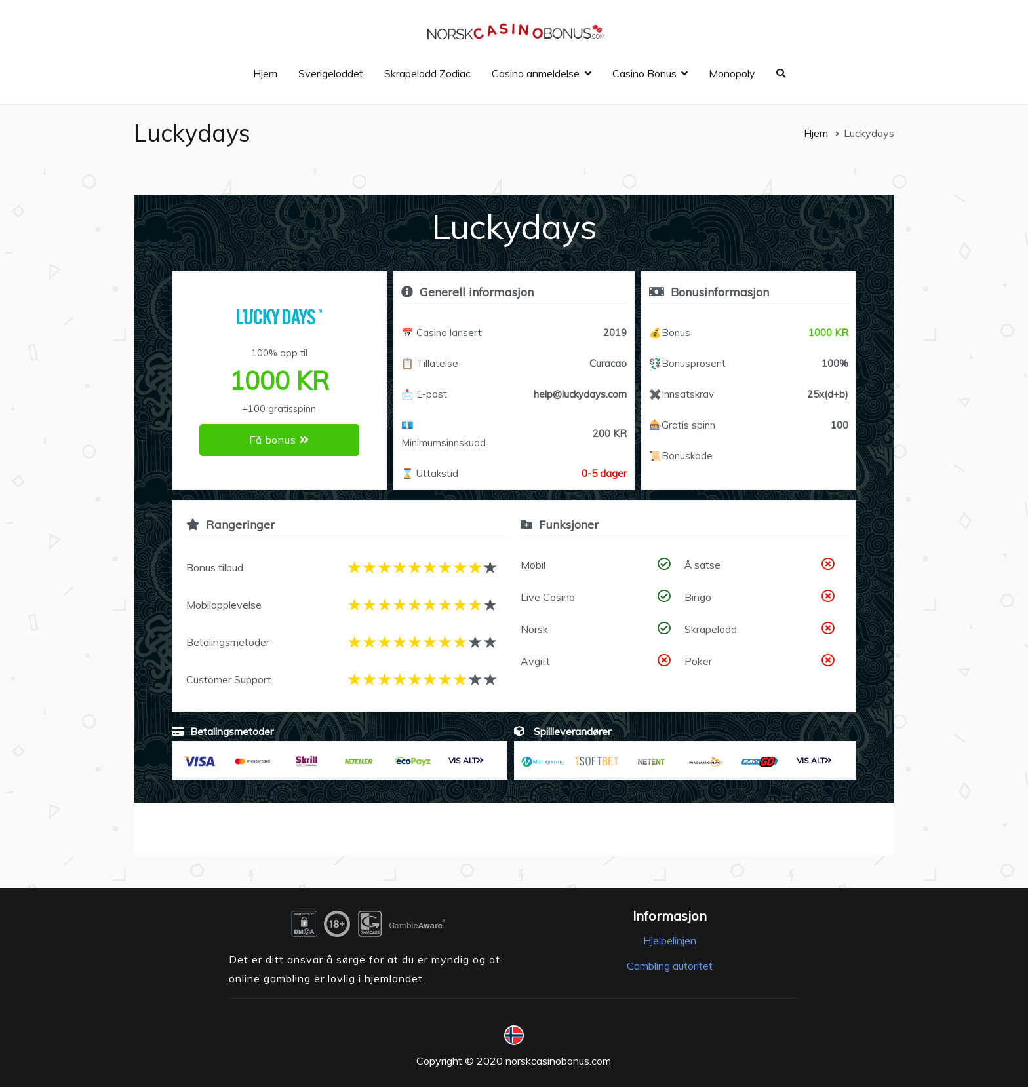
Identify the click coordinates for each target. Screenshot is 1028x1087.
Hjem (265, 73)
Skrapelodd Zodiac (427, 73)
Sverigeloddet (330, 73)
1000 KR (828, 332)
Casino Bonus (644, 73)
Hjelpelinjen (669, 940)
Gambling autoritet (670, 965)
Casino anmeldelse (536, 73)
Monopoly (732, 73)
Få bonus (279, 439)
